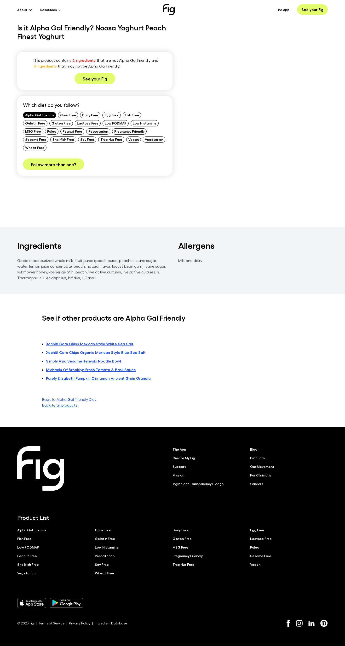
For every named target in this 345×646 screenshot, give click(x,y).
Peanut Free (72, 131)
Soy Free (87, 139)
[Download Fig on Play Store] (66, 603)
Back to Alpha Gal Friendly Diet (69, 399)
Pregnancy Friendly (129, 131)
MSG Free (33, 131)
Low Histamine (144, 123)
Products (257, 457)
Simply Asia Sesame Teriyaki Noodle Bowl (83, 360)
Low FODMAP (115, 123)
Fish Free (132, 115)
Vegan (133, 139)
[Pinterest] (324, 623)
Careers (256, 483)
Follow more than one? (53, 164)
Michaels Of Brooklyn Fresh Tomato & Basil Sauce (91, 369)
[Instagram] (299, 623)
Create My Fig (183, 457)
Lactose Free (87, 123)
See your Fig (312, 9)
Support (179, 466)
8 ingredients (45, 66)
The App (282, 9)
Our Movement (262, 466)
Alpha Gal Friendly (39, 115)
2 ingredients (84, 60)
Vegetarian (154, 139)
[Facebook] (288, 623)
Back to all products (59, 404)
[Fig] (169, 9)
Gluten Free (61, 123)
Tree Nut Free (111, 139)
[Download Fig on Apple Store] (31, 603)
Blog (253, 449)
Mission (178, 475)
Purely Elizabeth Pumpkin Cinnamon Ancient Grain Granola (98, 378)
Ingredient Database (111, 623)
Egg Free (111, 115)
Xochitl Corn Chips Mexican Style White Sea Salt (89, 343)
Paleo (51, 131)
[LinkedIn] (311, 623)
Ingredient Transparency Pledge (198, 483)
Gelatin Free (35, 123)
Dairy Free (90, 115)
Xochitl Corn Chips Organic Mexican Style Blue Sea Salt (96, 352)
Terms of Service (51, 623)
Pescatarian (98, 131)
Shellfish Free (63, 139)
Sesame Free (35, 139)
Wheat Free (34, 147)
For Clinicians (260, 475)
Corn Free (68, 115)
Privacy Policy (79, 623)
